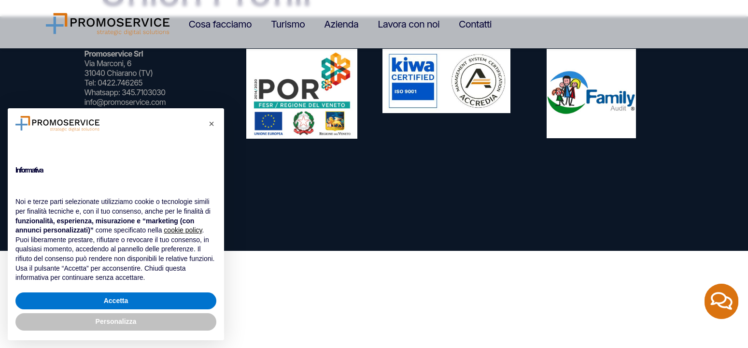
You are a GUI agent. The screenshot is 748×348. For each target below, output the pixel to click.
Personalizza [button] (116, 321)
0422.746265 (120, 82)
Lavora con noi (408, 24)
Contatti (475, 24)
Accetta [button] (116, 300)
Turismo (288, 24)
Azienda (341, 24)
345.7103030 (143, 92)
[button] (211, 123)
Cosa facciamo (220, 24)
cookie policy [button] (183, 230)
